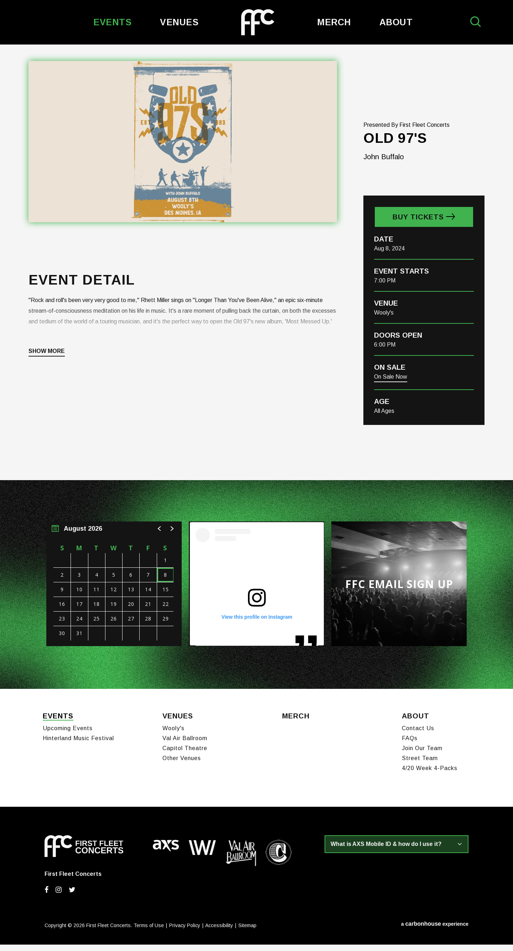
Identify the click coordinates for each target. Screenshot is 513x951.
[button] (159, 539)
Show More (46, 361)
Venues (179, 22)
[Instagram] (59, 896)
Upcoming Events (68, 735)
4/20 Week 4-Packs (429, 775)
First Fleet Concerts (257, 22)
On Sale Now (390, 387)
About (396, 22)
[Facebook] (46, 896)
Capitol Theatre (184, 755)
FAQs (410, 745)
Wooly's (173, 735)
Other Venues (181, 765)
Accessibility (219, 932)
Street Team (420, 765)
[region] (114, 594)
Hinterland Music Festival (78, 745)
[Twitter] (72, 896)
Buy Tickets (418, 227)
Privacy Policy (184, 932)
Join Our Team (422, 755)
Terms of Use (149, 932)
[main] (256, 372)
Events (112, 22)
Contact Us (418, 735)
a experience (434, 930)
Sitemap (247, 932)
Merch (334, 22)
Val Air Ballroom (184, 745)
